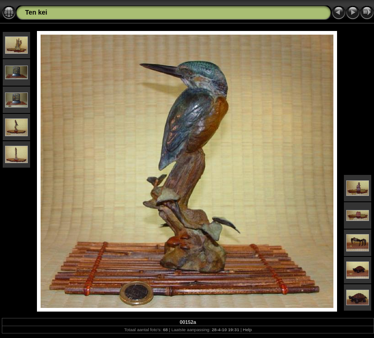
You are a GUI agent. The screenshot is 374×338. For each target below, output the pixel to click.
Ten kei (36, 12)
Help (247, 329)
